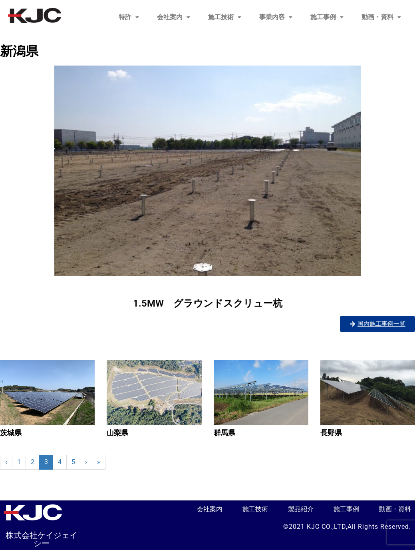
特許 (129, 17)
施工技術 (224, 17)
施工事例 (327, 17)
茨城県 (11, 432)
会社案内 (173, 17)
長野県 (331, 432)
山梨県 (117, 432)
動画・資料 (381, 17)
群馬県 (224, 432)
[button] (129, 17)
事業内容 (275, 17)
